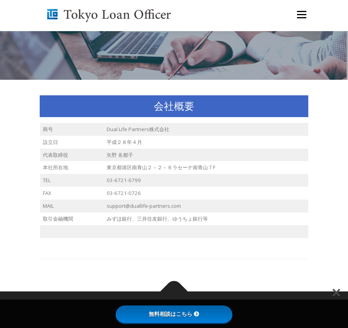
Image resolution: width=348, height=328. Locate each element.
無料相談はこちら (174, 313)
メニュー (301, 14)
